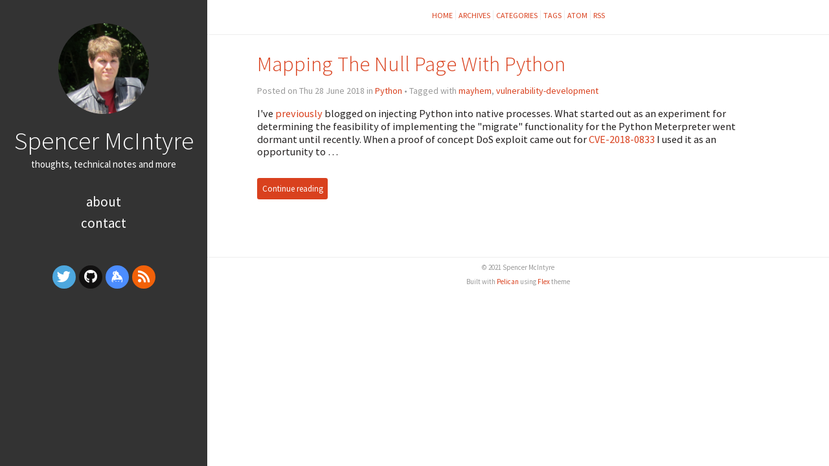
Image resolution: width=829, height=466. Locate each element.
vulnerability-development (547, 90)
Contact (103, 223)
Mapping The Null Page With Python (411, 63)
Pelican (508, 281)
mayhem (475, 90)
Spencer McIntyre (104, 140)
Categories (517, 15)
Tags (552, 15)
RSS (599, 15)
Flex (544, 281)
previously (299, 113)
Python (388, 90)
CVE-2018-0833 (622, 139)
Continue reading (292, 188)
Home (442, 15)
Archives (474, 15)
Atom (577, 15)
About (103, 201)
